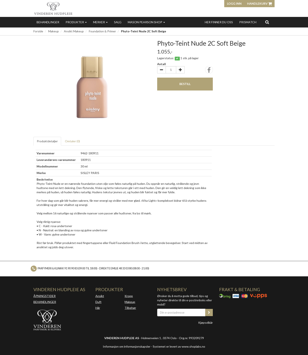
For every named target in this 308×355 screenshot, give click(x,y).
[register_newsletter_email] (209, 312)
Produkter (76, 22)
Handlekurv (259, 3)
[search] (267, 22)
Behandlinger (48, 22)
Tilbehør (130, 308)
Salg (117, 22)
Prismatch (247, 22)
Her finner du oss (219, 22)
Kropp (129, 296)
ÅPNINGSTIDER (44, 296)
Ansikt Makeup (74, 31)
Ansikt (99, 296)
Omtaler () (72, 141)
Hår (97, 308)
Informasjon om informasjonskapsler (126, 346)
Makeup (53, 31)
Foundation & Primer (102, 31)
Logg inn (234, 3)
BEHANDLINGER (44, 302)
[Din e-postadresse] (181, 312)
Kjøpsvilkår (205, 322)
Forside (38, 31)
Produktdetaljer (47, 141)
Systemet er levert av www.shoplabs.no (179, 346)
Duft (98, 302)
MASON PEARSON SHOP (146, 22)
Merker (100, 22)
